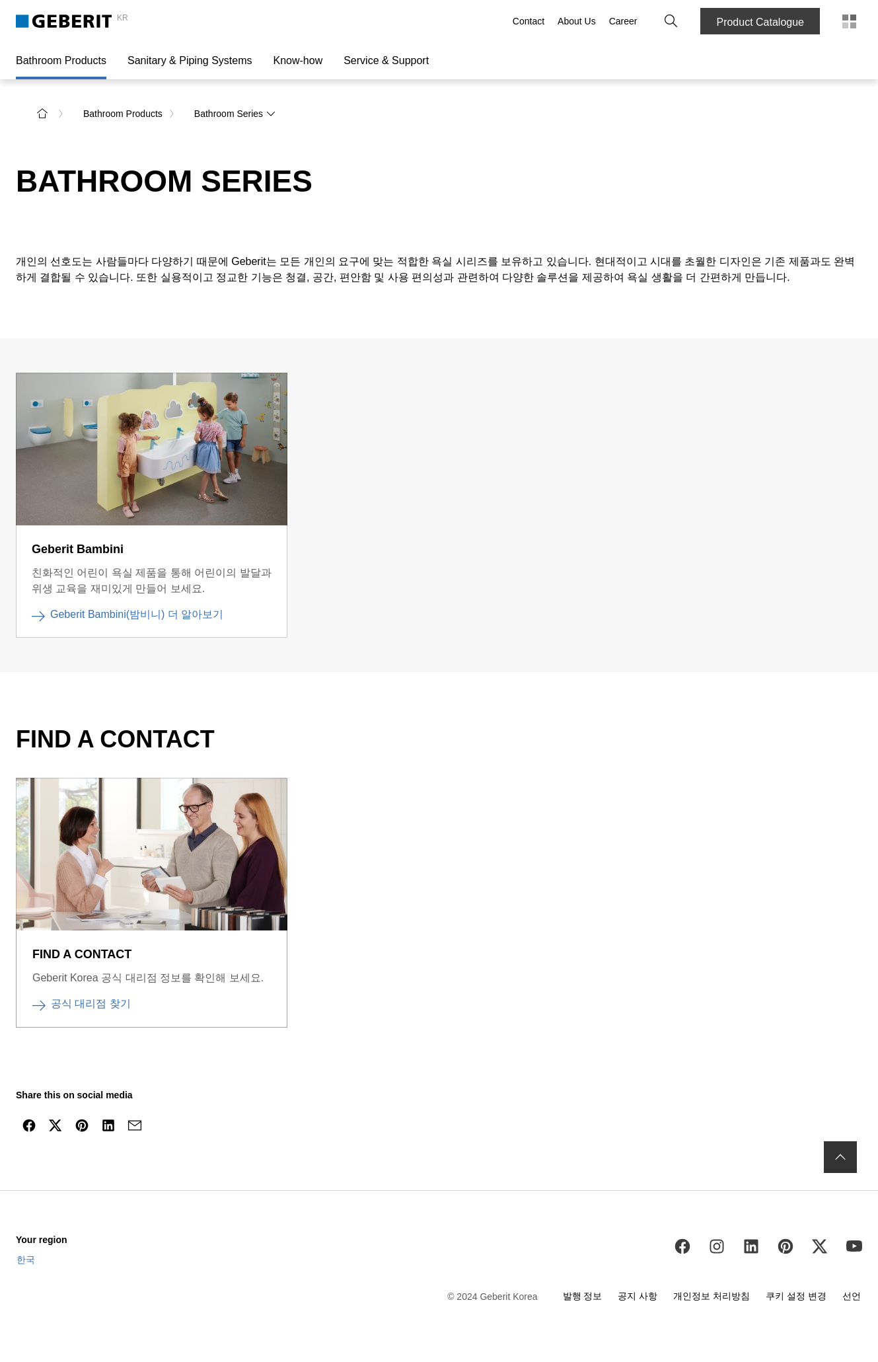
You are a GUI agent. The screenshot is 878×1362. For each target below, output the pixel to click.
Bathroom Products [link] (123, 113)
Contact (528, 21)
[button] (671, 21)
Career (623, 21)
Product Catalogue (760, 22)
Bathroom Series (235, 113)
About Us (577, 21)
